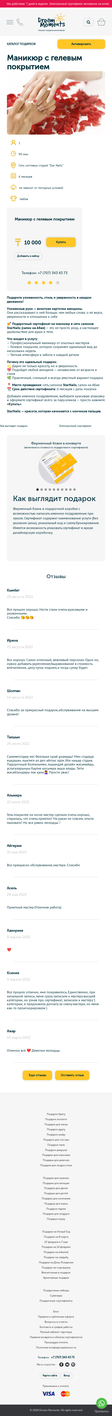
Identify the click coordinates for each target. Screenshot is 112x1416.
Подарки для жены (56, 1124)
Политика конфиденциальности (56, 1347)
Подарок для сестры (56, 1139)
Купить (61, 242)
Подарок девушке (56, 1150)
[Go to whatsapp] (101, 1403)
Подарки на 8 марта (56, 1237)
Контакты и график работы (56, 1327)
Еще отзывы (37, 1075)
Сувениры (56, 1295)
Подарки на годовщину (56, 1267)
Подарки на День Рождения (56, 1262)
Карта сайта (50, 1375)
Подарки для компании (56, 1198)
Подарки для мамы (56, 1203)
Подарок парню (56, 1209)
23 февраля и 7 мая (56, 1242)
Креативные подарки (56, 1277)
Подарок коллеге (56, 1119)
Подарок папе (56, 1145)
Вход (67, 1375)
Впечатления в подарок (56, 1272)
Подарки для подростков (56, 1165)
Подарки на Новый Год (56, 1231)
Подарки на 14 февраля (56, 1247)
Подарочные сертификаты (56, 1301)
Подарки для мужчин (56, 1178)
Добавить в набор (28, 256)
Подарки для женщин (56, 1183)
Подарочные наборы (56, 1290)
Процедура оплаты (56, 1342)
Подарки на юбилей (56, 1252)
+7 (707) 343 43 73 (52, 273)
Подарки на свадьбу (56, 1257)
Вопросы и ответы (56, 1322)
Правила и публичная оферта (56, 1316)
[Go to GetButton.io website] (102, 1411)
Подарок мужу (56, 1219)
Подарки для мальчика (56, 1155)
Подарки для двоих (56, 1188)
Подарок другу (56, 1129)
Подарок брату (56, 1114)
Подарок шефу (56, 1134)
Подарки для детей (56, 1193)
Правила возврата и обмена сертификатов (56, 1337)
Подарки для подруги (56, 1214)
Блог (56, 1311)
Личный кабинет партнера (56, 1332)
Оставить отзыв (72, 1075)
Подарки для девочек (56, 1160)
